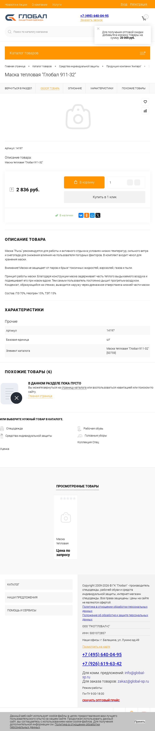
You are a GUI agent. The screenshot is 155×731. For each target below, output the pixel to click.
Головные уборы (92, 435)
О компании (39, 4)
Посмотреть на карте (96, 646)
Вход (124, 4)
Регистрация (138, 4)
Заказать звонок (91, 20)
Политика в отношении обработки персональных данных (55, 726)
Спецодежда (11, 428)
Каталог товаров (77, 53)
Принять (140, 721)
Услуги (56, 4)
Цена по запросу (63, 553)
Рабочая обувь (90, 428)
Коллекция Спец (88, 442)
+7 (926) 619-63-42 (102, 663)
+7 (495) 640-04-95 (94, 16)
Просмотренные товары (77, 486)
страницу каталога (74, 387)
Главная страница (40, 396)
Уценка (4, 449)
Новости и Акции (16, 4)
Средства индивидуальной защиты (26, 436)
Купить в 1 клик (104, 197)
